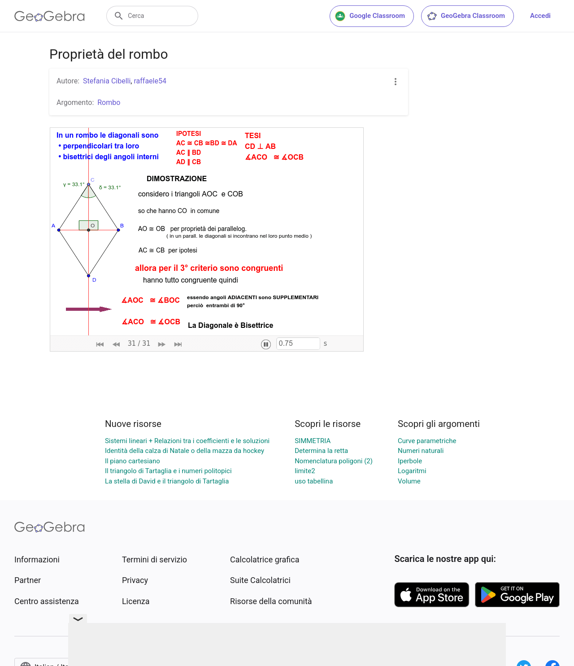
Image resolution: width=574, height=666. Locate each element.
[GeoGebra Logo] (49, 16)
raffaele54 (150, 81)
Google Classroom (370, 16)
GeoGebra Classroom (465, 16)
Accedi (540, 16)
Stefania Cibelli (106, 81)
